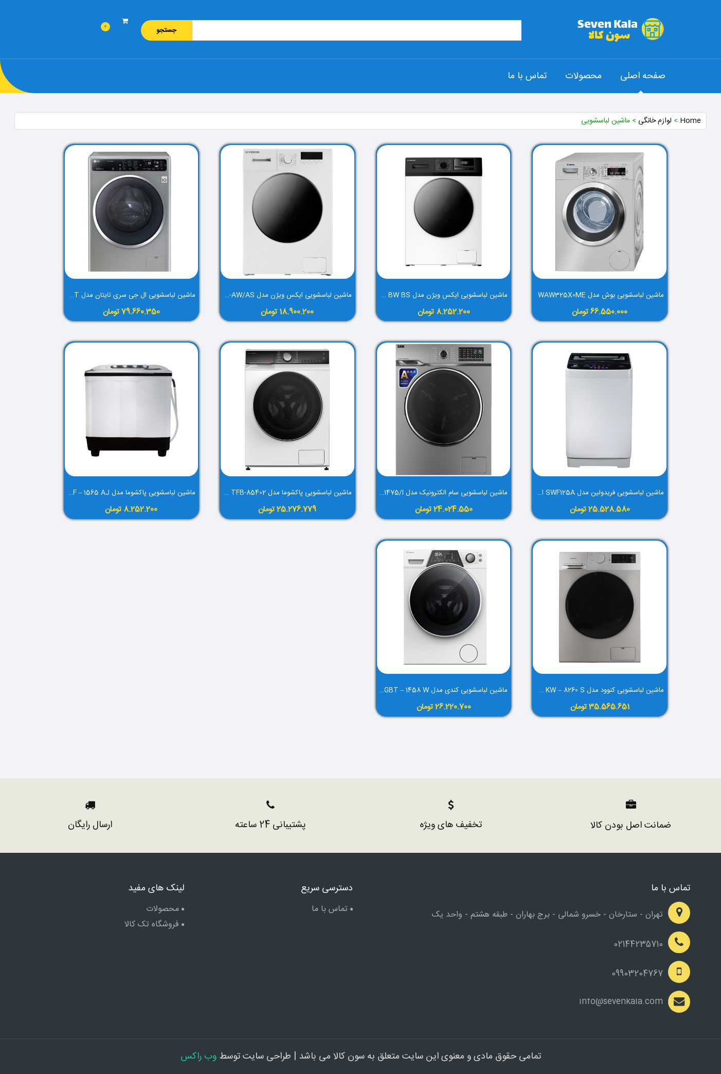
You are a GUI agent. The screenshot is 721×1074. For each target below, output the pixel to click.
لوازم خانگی (655, 121)
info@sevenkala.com (621, 1002)
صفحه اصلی (642, 76)
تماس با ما (527, 76)
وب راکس (199, 1056)
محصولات (583, 76)
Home (690, 121)
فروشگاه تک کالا (151, 925)
